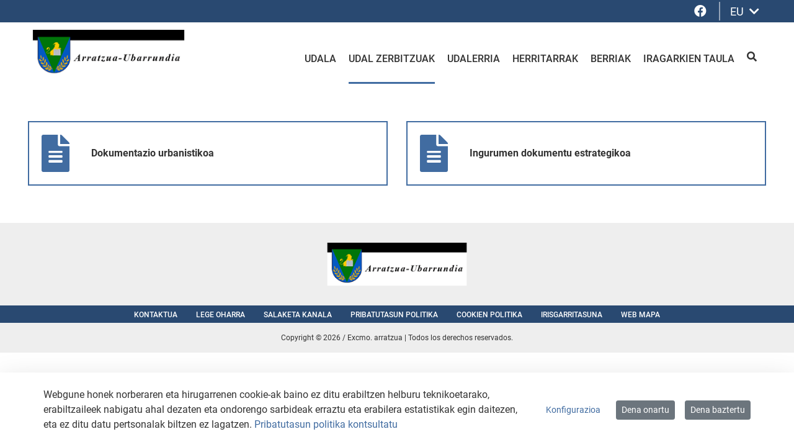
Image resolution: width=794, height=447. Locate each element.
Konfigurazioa (573, 410)
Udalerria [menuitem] (473, 59)
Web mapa (640, 314)
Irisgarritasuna (571, 314)
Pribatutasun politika (394, 314)
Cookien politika (489, 314)
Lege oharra (220, 314)
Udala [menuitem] (320, 59)
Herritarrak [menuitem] (545, 59)
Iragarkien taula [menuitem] (688, 59)
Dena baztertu (717, 410)
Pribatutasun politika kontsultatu (326, 424)
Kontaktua (155, 314)
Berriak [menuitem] (611, 59)
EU (744, 11)
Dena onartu (645, 410)
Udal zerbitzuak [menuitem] (392, 59)
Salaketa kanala (298, 314)
